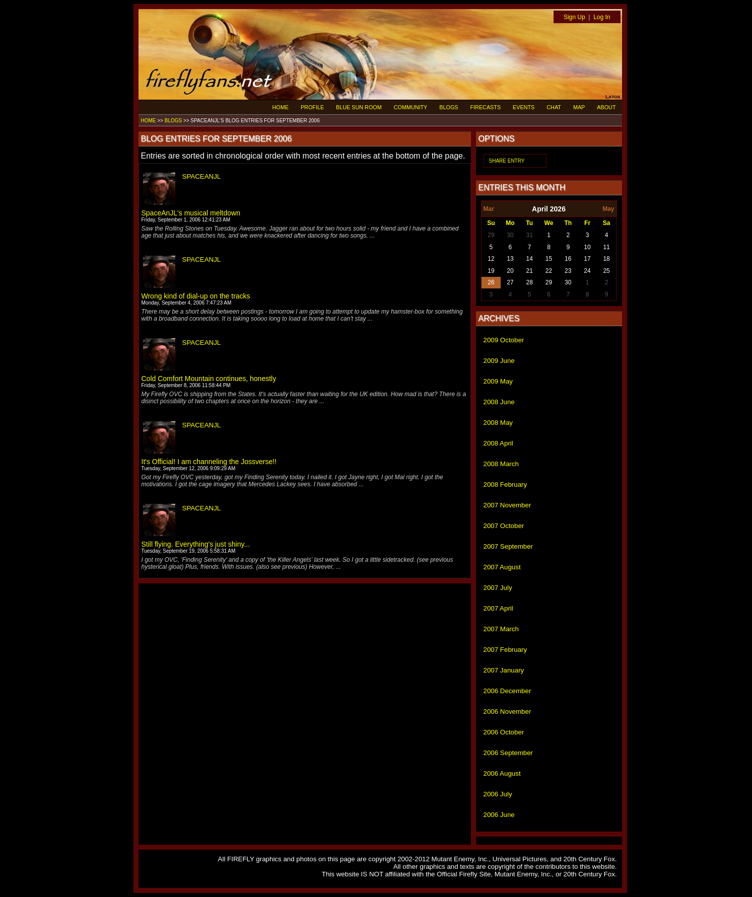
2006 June (499, 814)
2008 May (498, 422)
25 (606, 270)
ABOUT (606, 107)
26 (491, 282)
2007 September (508, 546)
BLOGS (448, 107)
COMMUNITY (411, 107)
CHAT (553, 107)
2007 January (504, 670)
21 (529, 270)
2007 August (502, 567)
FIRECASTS (485, 107)
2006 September (508, 753)
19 (491, 270)
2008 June (499, 402)
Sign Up (574, 17)
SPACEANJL (201, 176)
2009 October (504, 340)
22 (548, 270)
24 (587, 270)
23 (568, 270)
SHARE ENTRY (507, 161)
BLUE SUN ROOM (359, 107)
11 (606, 247)
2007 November (507, 505)
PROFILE (312, 107)
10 (587, 247)
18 (606, 258)
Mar (489, 208)
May (608, 208)
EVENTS (523, 107)
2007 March (501, 629)
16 (568, 258)
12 (491, 258)
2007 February (505, 649)
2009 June (499, 360)
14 (529, 258)
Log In (601, 17)
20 (510, 270)
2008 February (505, 484)
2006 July (498, 794)
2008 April (498, 443)
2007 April (498, 608)
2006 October (504, 732)
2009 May (498, 381)
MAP (579, 107)
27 (510, 282)
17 (587, 258)
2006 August (502, 773)
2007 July (498, 587)
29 (491, 235)
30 (510, 235)
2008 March (501, 464)
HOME (280, 107)
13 (510, 258)
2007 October (504, 526)
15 (548, 258)
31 (529, 235)
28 (529, 282)
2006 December (507, 691)
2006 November (507, 711)
